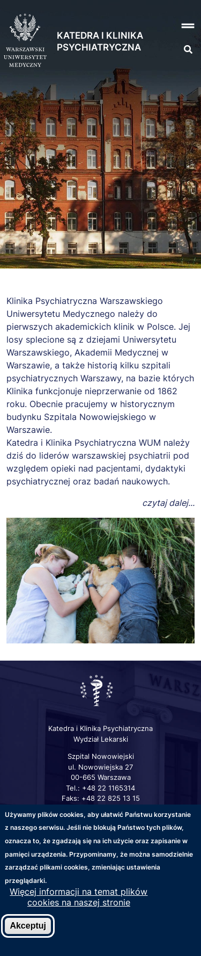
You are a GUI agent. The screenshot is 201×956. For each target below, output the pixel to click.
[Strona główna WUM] (25, 40)
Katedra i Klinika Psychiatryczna (100, 41)
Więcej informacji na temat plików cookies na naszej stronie (78, 898)
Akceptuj (28, 926)
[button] (184, 26)
